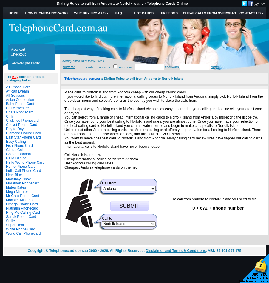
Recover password (25, 63)
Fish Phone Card (19, 146)
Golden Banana (18, 154)
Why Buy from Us (90, 13)
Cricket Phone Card (21, 125)
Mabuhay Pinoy (18, 179)
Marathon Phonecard (22, 183)
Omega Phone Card (22, 204)
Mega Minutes (17, 192)
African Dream (17, 91)
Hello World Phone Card (25, 162)
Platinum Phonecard (22, 208)
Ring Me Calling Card (23, 212)
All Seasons (15, 95)
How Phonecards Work (47, 13)
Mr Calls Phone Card (22, 196)
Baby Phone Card (20, 104)
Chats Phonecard (20, 112)
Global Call (15, 150)
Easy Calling (16, 141)
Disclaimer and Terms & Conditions (176, 251)
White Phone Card (20, 229)
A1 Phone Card (18, 87)
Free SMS (169, 13)
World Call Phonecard (23, 233)
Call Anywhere (17, 108)
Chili (9, 116)
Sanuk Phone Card (21, 217)
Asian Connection (20, 100)
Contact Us (250, 13)
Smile (10, 221)
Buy (15, 77)
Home (13, 13)
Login (215, 67)
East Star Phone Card (23, 137)
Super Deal (15, 225)
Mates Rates (16, 187)
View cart (18, 49)
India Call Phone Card (23, 171)
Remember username (96, 67)
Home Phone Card (20, 166)
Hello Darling (16, 158)
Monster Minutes (19, 200)
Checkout (18, 54)
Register (69, 67)
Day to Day (15, 129)
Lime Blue (14, 175)
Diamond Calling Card (23, 133)
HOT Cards (144, 13)
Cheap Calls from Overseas (209, 13)
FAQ (118, 13)
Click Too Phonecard (22, 121)
